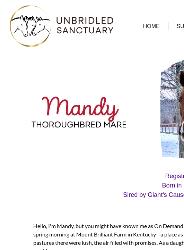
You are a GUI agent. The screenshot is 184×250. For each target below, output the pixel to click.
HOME (151, 26)
